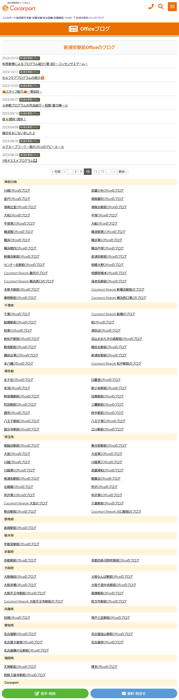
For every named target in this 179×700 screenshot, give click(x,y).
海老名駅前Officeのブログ (109, 281)
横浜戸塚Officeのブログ (107, 248)
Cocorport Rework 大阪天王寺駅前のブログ (33, 601)
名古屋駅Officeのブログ (20, 634)
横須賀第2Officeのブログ (108, 232)
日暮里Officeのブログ (106, 380)
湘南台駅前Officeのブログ (109, 207)
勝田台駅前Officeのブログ (109, 347)
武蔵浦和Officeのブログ (107, 470)
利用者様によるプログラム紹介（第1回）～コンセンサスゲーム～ (45, 64)
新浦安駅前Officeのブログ (109, 355)
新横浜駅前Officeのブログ (22, 256)
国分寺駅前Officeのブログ (22, 429)
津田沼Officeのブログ (106, 330)
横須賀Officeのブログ (18, 232)
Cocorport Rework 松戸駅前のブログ (116, 363)
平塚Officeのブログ (104, 215)
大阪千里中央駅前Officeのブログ (113, 585)
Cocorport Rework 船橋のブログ (113, 314)
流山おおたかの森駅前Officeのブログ (116, 339)
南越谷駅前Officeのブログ (22, 445)
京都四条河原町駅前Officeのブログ (115, 560)
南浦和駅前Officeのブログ (22, 478)
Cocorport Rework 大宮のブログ (26, 503)
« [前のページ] (64, 171)
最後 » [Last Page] (123, 171)
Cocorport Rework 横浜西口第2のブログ (118, 298)
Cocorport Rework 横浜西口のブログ (29, 281)
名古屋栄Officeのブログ (107, 642)
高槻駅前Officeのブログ (107, 593)
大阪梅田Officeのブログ (20, 577)
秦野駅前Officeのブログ (20, 298)
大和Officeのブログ (17, 215)
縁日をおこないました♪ (18, 133)
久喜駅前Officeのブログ (107, 503)
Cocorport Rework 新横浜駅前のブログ (117, 289)
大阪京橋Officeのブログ (20, 585)
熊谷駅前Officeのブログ (20, 511)
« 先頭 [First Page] (56, 171)
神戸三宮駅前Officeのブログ (110, 618)
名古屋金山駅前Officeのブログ (112, 634)
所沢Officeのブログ (104, 487)
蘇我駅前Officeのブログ (20, 347)
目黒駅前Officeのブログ (107, 396)
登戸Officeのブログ (17, 199)
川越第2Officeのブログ (106, 462)
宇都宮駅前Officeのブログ (22, 544)
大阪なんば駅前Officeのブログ (112, 577)
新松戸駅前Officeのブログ (22, 339)
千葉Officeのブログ (17, 314)
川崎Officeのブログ (17, 190)
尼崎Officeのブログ (17, 618)
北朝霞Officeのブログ (18, 487)
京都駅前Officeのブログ (20, 560)
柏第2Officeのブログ (18, 330)
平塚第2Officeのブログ (19, 223)
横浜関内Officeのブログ (20, 248)
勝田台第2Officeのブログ (21, 355)
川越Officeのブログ (17, 462)
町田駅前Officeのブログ (20, 404)
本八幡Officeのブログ (18, 363)
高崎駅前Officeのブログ (20, 528)
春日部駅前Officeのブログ (109, 445)
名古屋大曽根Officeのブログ (23, 642)
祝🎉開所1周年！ (14, 119)
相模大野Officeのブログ (107, 265)
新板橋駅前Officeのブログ (22, 396)
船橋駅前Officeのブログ (20, 322)
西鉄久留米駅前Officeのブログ (25, 675)
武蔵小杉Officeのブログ (107, 190)
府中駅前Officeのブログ (107, 413)
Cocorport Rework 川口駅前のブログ (116, 511)
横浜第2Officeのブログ (106, 240)
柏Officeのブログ (102, 322)
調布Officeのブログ (17, 413)
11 (95, 171)
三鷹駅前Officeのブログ (107, 404)
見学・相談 (45, 693)
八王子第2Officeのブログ (108, 421)
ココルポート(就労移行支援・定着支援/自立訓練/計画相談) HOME (37, 17)
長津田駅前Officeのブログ (109, 256)
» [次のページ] (114, 171)
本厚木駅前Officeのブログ (22, 289)
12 (102, 171)
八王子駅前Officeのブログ (22, 421)
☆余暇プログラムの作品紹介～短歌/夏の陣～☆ (35, 105)
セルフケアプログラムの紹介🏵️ (23, 78)
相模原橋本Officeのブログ (109, 273)
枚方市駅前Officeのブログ (109, 601)
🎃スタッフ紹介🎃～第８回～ (22, 91)
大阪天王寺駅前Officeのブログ (25, 593)
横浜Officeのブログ (17, 240)
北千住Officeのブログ (18, 380)
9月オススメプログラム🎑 (19, 161)
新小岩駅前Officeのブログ (109, 388)
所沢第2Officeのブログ (19, 495)
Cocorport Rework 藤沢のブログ (26, 273)
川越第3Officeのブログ (19, 470)
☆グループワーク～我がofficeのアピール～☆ (33, 147)
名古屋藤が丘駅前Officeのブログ (26, 650)
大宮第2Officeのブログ (106, 454)
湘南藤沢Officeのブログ (107, 199)
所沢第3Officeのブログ (106, 495)
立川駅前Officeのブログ (107, 429)
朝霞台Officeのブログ (106, 478)
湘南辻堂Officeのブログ (20, 207)
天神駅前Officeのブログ (20, 667)
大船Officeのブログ (104, 223)
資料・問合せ (133, 693)
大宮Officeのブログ (17, 454)
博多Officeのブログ (104, 667)
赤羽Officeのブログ (17, 388)
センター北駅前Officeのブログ (24, 265)
